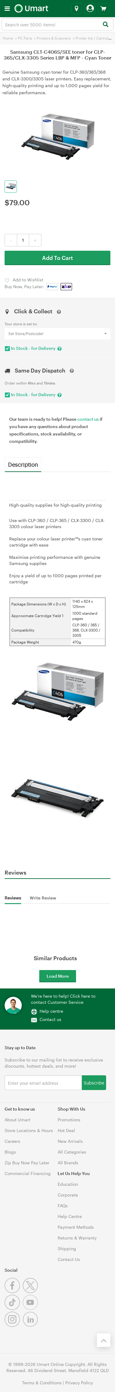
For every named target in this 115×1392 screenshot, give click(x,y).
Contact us (50, 1019)
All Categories (72, 1151)
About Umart (17, 1119)
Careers (12, 1141)
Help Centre (70, 1216)
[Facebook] (14, 1291)
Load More (58, 976)
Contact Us (69, 1259)
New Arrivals (70, 1141)
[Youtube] (31, 1308)
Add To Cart (57, 257)
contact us (88, 419)
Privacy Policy (79, 1382)
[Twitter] (31, 1291)
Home (8, 38)
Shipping (67, 1248)
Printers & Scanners (54, 38)
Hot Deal (66, 1130)
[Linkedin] (31, 1325)
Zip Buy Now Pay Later (27, 1162)
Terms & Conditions (42, 1382)
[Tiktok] (14, 1308)
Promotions (69, 1119)
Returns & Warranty (77, 1237)
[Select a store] (76, 8)
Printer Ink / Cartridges (95, 38)
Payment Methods (76, 1227)
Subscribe (94, 1082)
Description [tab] (23, 464)
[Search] (105, 25)
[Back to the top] (103, 1340)
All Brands (68, 1162)
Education (68, 1184)
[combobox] (57, 24)
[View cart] (103, 8)
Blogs (10, 1151)
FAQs (63, 1205)
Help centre (51, 1011)
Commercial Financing (28, 1173)
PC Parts (25, 38)
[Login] (89, 8)
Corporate (68, 1194)
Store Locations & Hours (29, 1130)
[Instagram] (14, 1325)
